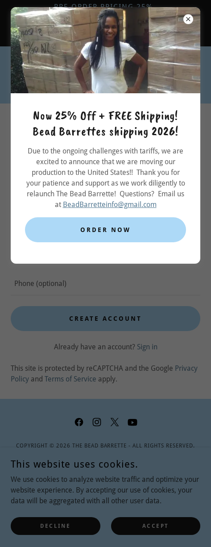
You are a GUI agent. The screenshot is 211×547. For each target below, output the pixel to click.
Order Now (105, 229)
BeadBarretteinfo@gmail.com (110, 204)
